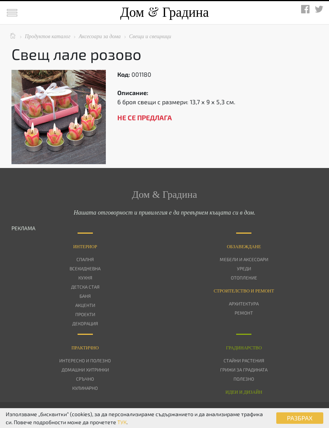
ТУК (121, 422)
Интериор (85, 246)
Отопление (244, 277)
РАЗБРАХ (300, 418)
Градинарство (244, 347)
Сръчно (85, 378)
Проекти (85, 314)
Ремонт (244, 312)
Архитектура (244, 303)
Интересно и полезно (85, 360)
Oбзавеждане (244, 246)
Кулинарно (85, 388)
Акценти (85, 305)
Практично (85, 347)
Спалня (85, 259)
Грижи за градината (243, 369)
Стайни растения (244, 360)
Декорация (85, 323)
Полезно (243, 378)
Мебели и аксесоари (244, 259)
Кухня (85, 277)
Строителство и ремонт (244, 291)
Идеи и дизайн (243, 392)
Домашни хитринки (85, 369)
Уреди (244, 268)
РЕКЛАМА (23, 228)
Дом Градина (164, 12)
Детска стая (85, 286)
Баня (85, 296)
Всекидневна (85, 268)
